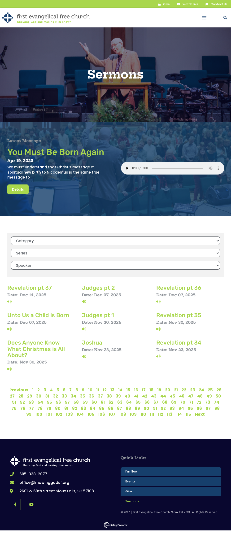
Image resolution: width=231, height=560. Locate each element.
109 (133, 414)
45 (172, 396)
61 (103, 402)
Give (128, 491)
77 (31, 408)
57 (67, 402)
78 (40, 408)
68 (164, 402)
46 (181, 396)
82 (74, 408)
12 (105, 390)
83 (83, 408)
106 (101, 414)
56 (58, 402)
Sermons (132, 501)
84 (92, 408)
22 (184, 390)
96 (199, 408)
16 (136, 390)
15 (128, 390)
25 (210, 390)
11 (97, 390)
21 (176, 390)
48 (200, 396)
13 (112, 390)
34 (73, 396)
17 (144, 390)
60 (94, 402)
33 (64, 396)
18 (151, 390)
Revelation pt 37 (29, 287)
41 (136, 396)
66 (147, 402)
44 (163, 396)
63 (119, 402)
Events (130, 481)
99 (28, 414)
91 (155, 408)
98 (217, 408)
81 (66, 408)
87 (119, 408)
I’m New (131, 471)
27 (12, 396)
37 (100, 396)
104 (80, 414)
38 (109, 396)
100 (38, 414)
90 (146, 408)
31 (47, 396)
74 (216, 402)
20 (167, 390)
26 (219, 390)
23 (192, 390)
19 (159, 390)
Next (200, 414)
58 (76, 402)
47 (190, 396)
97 (208, 408)
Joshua (92, 342)
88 (128, 408)
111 (152, 414)
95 (190, 408)
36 (91, 396)
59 (85, 402)
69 (173, 402)
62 (111, 402)
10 (90, 390)
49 (209, 396)
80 (58, 408)
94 (181, 408)
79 (48, 408)
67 (155, 402)
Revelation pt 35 (178, 315)
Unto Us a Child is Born (38, 315)
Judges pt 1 (98, 315)
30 (38, 396)
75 (14, 408)
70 (182, 402)
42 (144, 396)
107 (112, 414)
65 (138, 402)
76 (22, 408)
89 (137, 408)
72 (199, 402)
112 (160, 414)
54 (40, 402)
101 (49, 414)
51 (14, 402)
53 (31, 402)
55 (49, 402)
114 (179, 414)
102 (59, 414)
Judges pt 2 (98, 287)
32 (55, 396)
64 (129, 402)
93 (172, 408)
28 (20, 396)
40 (127, 396)
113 (169, 414)
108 (122, 414)
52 (22, 402)
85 (101, 408)
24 (201, 390)
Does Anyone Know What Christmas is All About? (36, 348)
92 (163, 408)
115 (188, 414)
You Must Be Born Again (55, 152)
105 (90, 414)
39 (118, 396)
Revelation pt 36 (178, 287)
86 (110, 408)
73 (207, 402)
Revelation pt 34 (178, 342)
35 (82, 396)
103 (69, 414)
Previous (18, 390)
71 (191, 402)
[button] (204, 17)
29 (29, 396)
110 (143, 414)
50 (218, 396)
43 (154, 396)
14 (120, 390)
